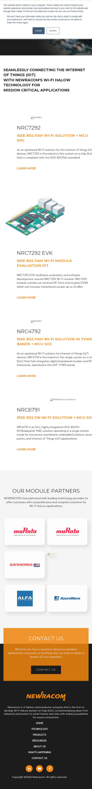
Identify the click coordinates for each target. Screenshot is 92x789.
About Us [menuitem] (39, 746)
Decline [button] (53, 31)
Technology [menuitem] (39, 728)
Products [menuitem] (39, 734)
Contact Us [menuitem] (39, 758)
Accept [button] (38, 31)
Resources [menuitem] (39, 740)
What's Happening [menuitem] (39, 752)
